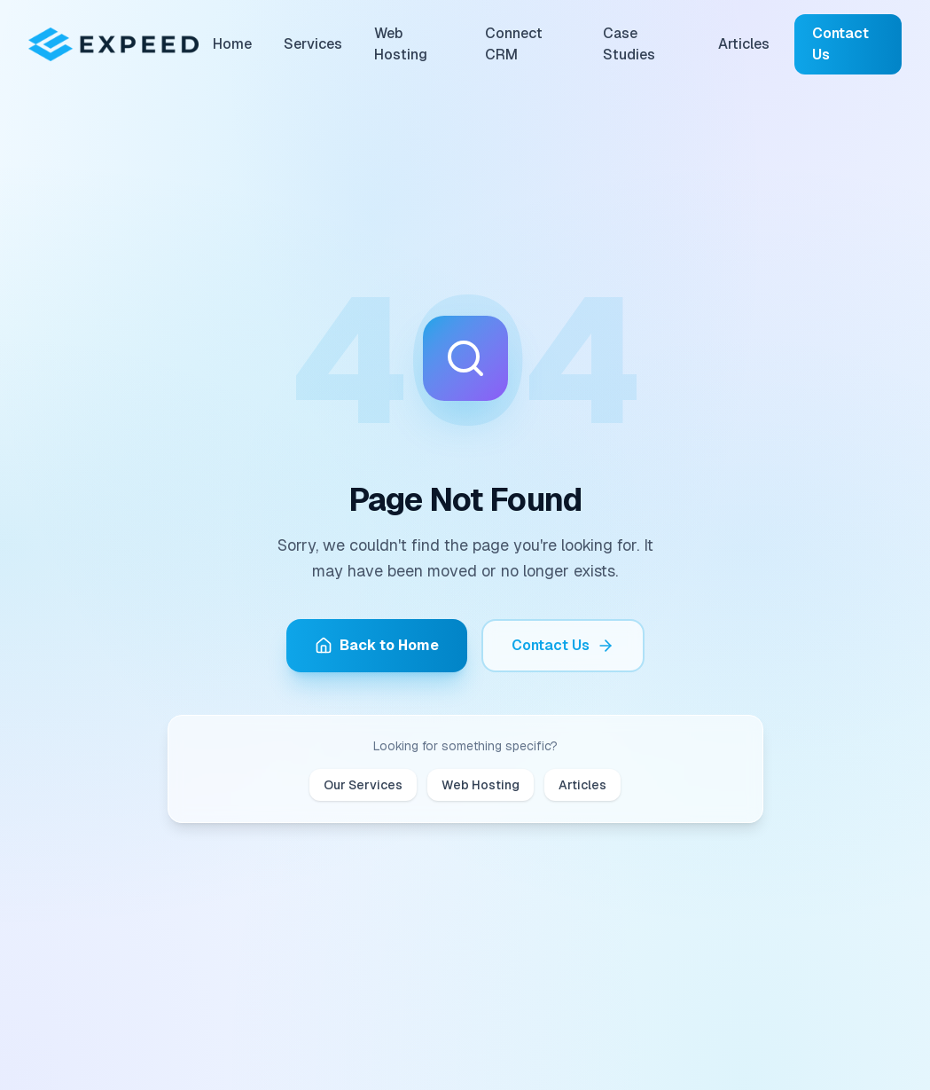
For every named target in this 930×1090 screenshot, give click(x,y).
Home (232, 44)
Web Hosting (400, 44)
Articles (744, 44)
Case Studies (629, 44)
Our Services (363, 785)
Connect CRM (514, 44)
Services (313, 44)
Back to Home (377, 645)
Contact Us (840, 44)
